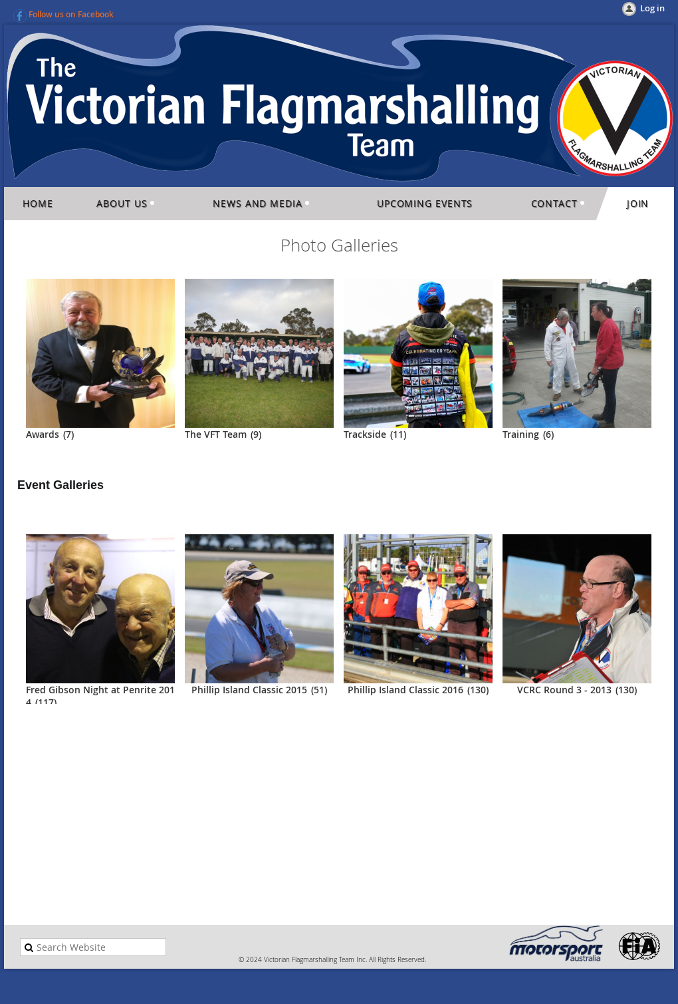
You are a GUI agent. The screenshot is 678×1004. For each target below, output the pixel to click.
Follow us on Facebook (71, 14)
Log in (652, 8)
